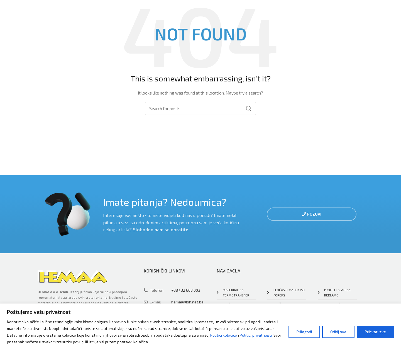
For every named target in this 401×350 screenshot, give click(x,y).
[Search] (200, 108)
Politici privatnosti (256, 335)
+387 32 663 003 (185, 290)
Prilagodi (304, 331)
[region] (200, 326)
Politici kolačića (223, 335)
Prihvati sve (375, 331)
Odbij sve (338, 331)
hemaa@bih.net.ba (187, 302)
